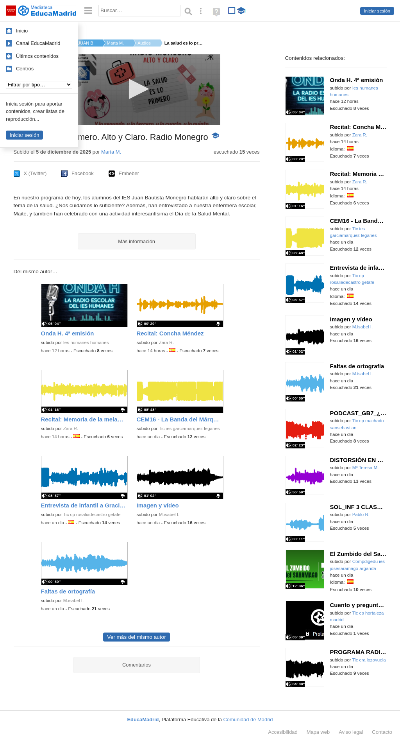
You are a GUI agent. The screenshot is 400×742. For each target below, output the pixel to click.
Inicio (22, 31)
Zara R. (166, 342)
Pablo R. (361, 514)
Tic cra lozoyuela (369, 660)
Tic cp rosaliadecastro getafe (91, 514)
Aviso (351, 732)
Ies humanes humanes (86, 342)
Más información (136, 241)
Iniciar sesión (377, 11)
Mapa (318, 732)
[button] (136, 89)
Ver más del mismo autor (136, 637)
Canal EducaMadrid (38, 43)
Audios (144, 43)
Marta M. (115, 43)
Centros (25, 69)
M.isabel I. (169, 514)
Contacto (382, 732)
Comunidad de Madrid (248, 719)
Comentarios (136, 665)
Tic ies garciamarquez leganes (189, 428)
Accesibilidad (282, 732)
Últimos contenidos (37, 56)
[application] (136, 89)
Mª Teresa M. (365, 467)
